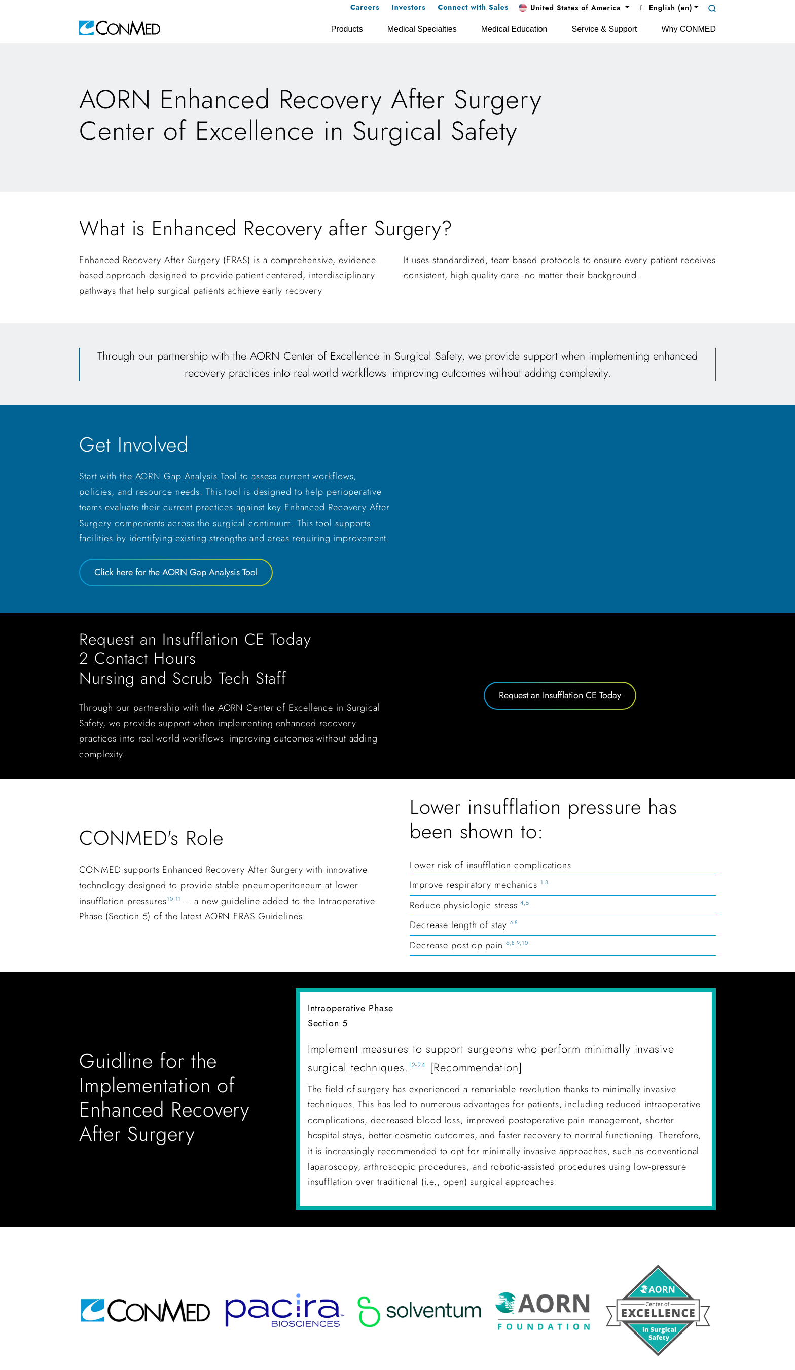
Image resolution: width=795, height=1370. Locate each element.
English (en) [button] (664, 8)
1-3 (544, 882)
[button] (574, 8)
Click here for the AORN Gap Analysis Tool (176, 572)
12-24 (417, 1065)
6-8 (514, 922)
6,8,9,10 (517, 943)
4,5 (524, 903)
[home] (119, 27)
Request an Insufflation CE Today (560, 695)
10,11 (174, 899)
